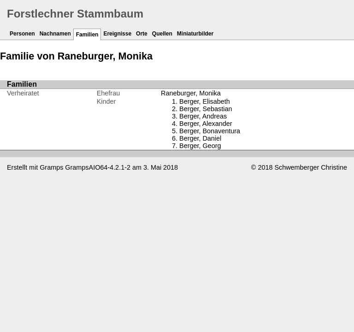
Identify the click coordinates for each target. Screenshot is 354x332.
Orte (142, 33)
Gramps (51, 167)
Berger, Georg (200, 145)
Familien (87, 34)
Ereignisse (117, 33)
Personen (22, 33)
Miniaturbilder (195, 33)
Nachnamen (55, 33)
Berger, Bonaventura (209, 131)
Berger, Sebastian (205, 109)
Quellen (162, 33)
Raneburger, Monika (191, 93)
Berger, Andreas (203, 116)
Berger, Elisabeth (204, 101)
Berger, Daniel (200, 138)
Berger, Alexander (205, 123)
